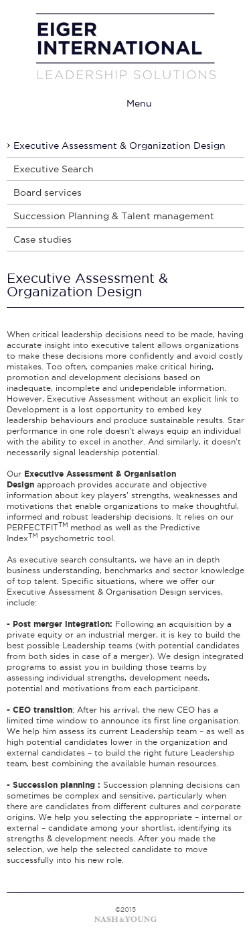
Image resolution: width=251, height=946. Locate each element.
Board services (47, 192)
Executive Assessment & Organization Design (119, 145)
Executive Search (53, 169)
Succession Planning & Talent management (113, 216)
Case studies (42, 239)
